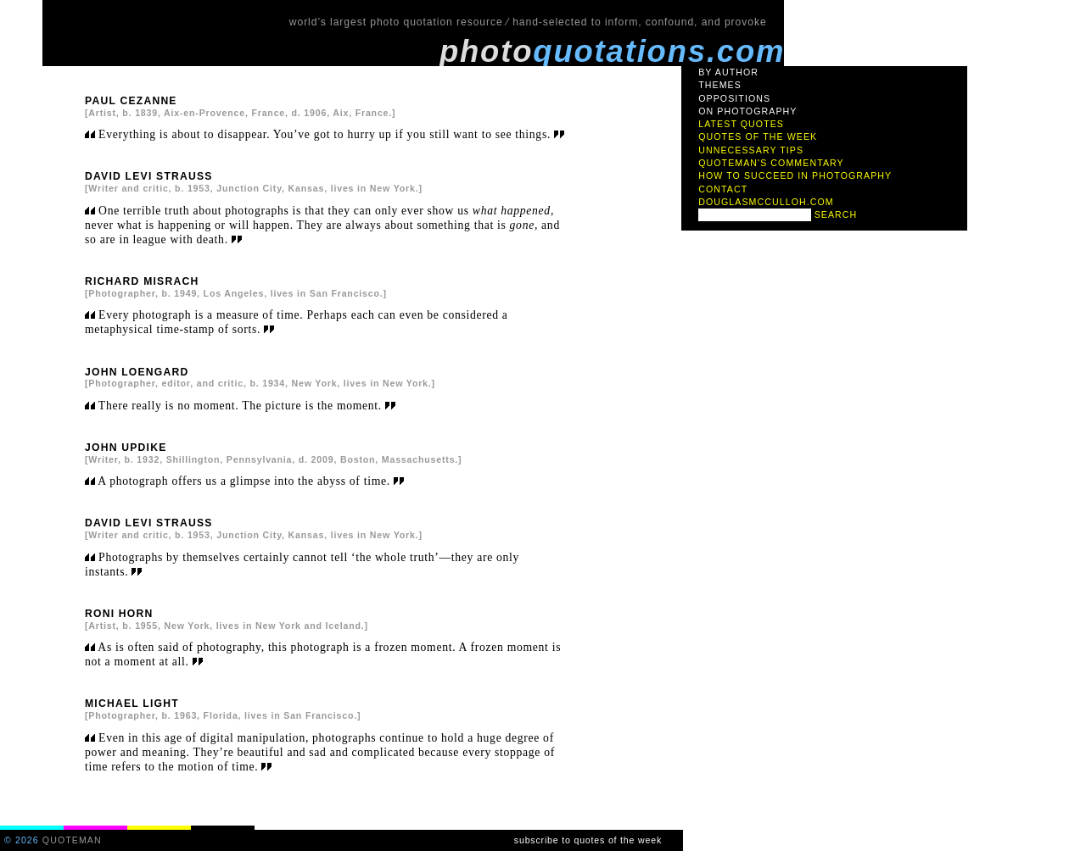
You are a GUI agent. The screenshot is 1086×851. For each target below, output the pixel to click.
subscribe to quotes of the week (588, 840)
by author (728, 72)
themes (720, 85)
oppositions (734, 98)
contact (722, 189)
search (836, 214)
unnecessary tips (750, 150)
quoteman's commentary (771, 163)
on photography (747, 111)
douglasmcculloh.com (766, 202)
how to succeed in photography (795, 175)
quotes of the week (757, 136)
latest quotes (741, 124)
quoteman (72, 840)
